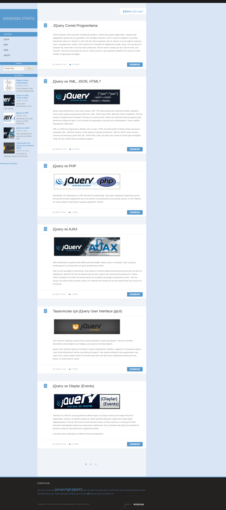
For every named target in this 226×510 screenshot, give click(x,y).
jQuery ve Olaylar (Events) (45, 386)
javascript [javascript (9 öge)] (63, 489)
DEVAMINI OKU (135, 64)
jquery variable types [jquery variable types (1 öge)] (57, 494)
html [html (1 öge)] (53, 490)
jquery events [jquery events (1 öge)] (123, 490)
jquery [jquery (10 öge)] (77, 489)
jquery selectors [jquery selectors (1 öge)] (140, 490)
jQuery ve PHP (22, 113)
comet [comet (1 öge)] (42, 490)
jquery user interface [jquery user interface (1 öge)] (43, 494)
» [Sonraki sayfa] (95, 464)
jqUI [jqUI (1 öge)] (77, 494)
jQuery (8, 34)
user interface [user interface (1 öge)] (106, 494)
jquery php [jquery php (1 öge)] (131, 490)
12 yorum (75, 149)
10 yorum (75, 64)
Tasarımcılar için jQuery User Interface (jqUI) (25, 145)
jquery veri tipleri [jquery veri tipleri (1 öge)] (69, 494)
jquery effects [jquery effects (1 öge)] (115, 490)
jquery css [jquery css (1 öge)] (107, 490)
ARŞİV (7, 55)
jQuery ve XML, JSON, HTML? (45, 81)
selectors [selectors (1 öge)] (93, 494)
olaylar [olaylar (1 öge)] (84, 494)
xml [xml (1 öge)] (112, 494)
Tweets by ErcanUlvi (8, 164)
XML (6, 50)
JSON (6, 39)
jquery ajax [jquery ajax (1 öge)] (86, 490)
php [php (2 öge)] (88, 493)
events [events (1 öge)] (49, 490)
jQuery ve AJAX (23, 128)
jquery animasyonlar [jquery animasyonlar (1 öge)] (96, 490)
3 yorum (74, 212)
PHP (6, 45)
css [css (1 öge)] (46, 490)
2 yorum (74, 369)
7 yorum (74, 294)
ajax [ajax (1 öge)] (38, 490)
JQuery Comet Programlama (45, 25)
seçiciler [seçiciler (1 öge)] (99, 494)
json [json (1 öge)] (80, 494)
